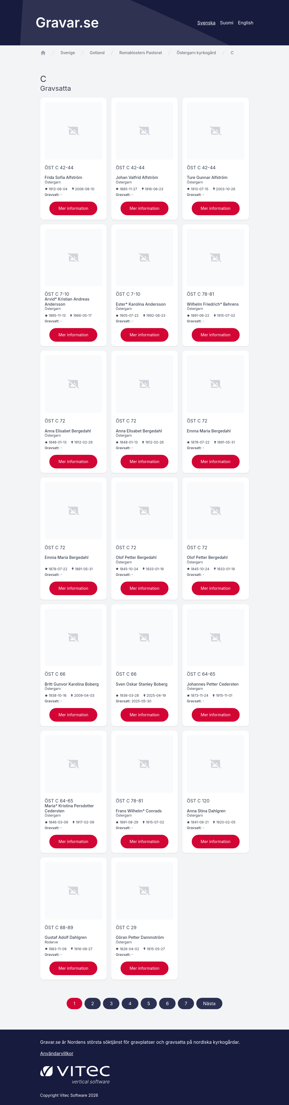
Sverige (68, 52)
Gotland (97, 52)
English (246, 23)
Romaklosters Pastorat (140, 52)
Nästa (209, 1003)
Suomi (226, 23)
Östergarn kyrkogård (196, 52)
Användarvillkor (56, 1053)
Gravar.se (67, 22)
